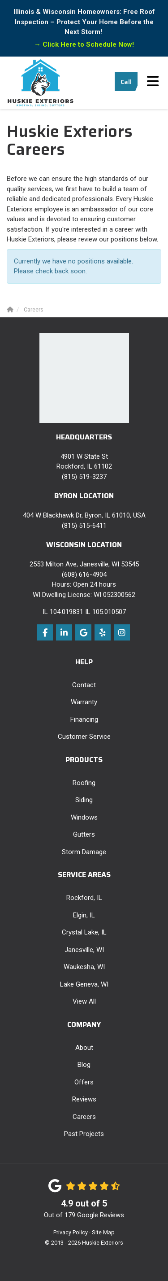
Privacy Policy (70, 1232)
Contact (84, 685)
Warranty (84, 702)
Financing (84, 719)
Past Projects (84, 1134)
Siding (84, 800)
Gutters (84, 834)
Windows (84, 817)
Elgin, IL (84, 915)
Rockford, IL (84, 898)
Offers (84, 1082)
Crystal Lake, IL (84, 932)
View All (84, 1001)
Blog (84, 1065)
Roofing (84, 783)
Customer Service (84, 737)
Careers (84, 1117)
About (84, 1048)
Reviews (84, 1099)
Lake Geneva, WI (84, 984)
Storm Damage (84, 852)
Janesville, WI (84, 950)
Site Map (103, 1232)
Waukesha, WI (84, 967)
